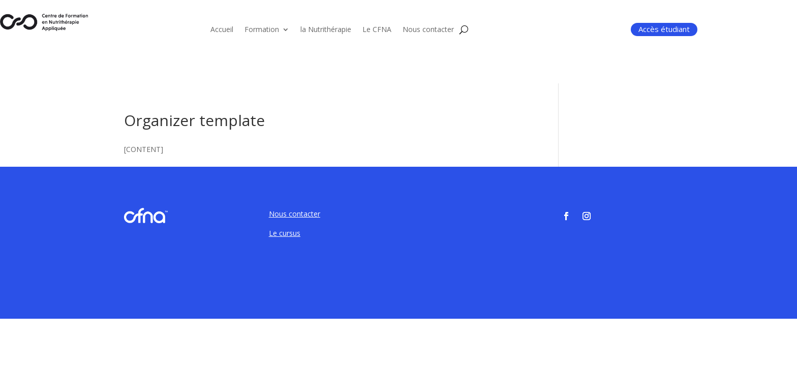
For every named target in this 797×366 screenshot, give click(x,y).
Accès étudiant (664, 29)
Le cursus (284, 233)
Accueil (221, 30)
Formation (261, 30)
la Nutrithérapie (325, 30)
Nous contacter (428, 30)
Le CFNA (376, 30)
